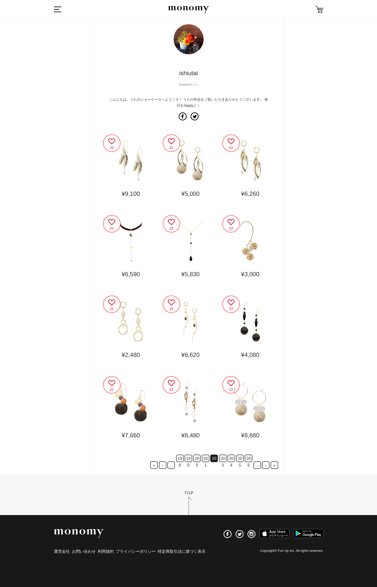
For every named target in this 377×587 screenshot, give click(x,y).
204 (231, 459)
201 (205, 459)
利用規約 (106, 551)
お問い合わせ (84, 551)
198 (180, 459)
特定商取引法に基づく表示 (182, 551)
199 (188, 459)
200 (197, 459)
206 (248, 459)
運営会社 (62, 551)
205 (240, 459)
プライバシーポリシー (136, 551)
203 (223, 459)
